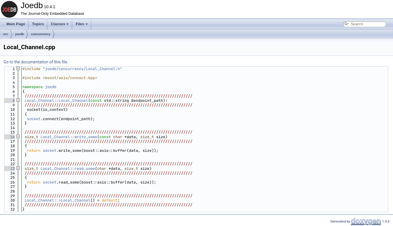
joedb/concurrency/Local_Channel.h (82, 68)
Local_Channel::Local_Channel (56, 100)
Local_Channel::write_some (68, 136)
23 (9, 168)
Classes (60, 24)
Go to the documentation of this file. (35, 62)
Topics (38, 24)
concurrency (40, 34)
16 (9, 136)
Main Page (15, 24)
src (5, 34)
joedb (19, 34)
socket (34, 118)
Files (82, 24)
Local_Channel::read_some (67, 168)
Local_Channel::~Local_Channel (57, 200)
